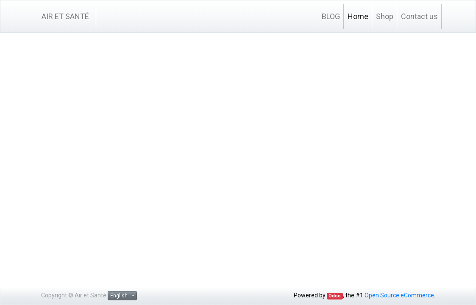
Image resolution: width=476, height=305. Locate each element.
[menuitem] (331, 16)
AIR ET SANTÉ (65, 16)
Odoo (334, 296)
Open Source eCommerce (399, 295)
